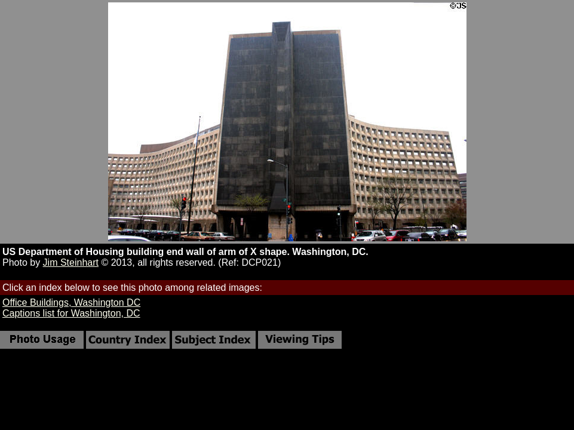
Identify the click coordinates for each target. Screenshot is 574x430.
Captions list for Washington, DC (71, 313)
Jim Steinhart (71, 262)
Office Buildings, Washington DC (71, 302)
